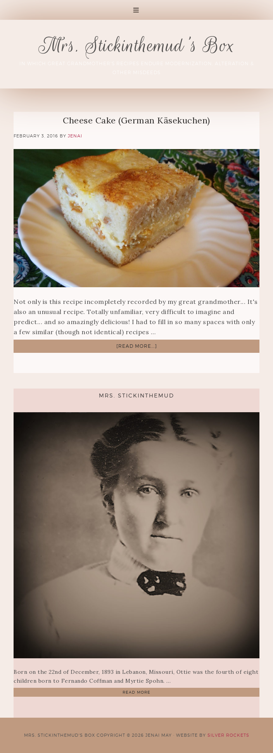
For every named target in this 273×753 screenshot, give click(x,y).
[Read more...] (136, 346)
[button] (136, 10)
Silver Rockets (228, 735)
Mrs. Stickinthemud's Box (136, 45)
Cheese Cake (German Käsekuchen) (136, 120)
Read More (136, 692)
